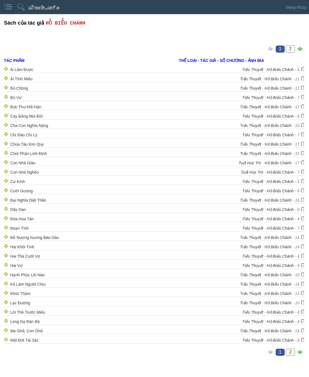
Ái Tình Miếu (21, 79)
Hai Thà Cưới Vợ (25, 256)
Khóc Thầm (20, 293)
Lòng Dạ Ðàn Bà (25, 321)
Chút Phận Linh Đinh (28, 153)
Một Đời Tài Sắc (24, 340)
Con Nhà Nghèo (24, 172)
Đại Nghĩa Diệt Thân (28, 200)
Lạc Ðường (20, 303)
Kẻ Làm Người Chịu (28, 284)
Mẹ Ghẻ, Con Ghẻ (26, 331)
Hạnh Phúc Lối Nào (27, 275)
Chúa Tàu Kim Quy (27, 144)
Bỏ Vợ (15, 97)
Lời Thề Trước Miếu (27, 312)
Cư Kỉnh (17, 181)
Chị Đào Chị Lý (23, 135)
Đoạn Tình (19, 228)
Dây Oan (18, 209)
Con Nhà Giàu (22, 163)
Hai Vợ (16, 265)
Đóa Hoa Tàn (22, 219)
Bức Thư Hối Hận (25, 107)
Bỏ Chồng (19, 88)
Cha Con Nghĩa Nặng (29, 125)
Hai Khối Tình (22, 247)
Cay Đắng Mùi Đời (26, 116)
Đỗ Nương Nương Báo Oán (34, 237)
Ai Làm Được (22, 69)
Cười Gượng (21, 191)
